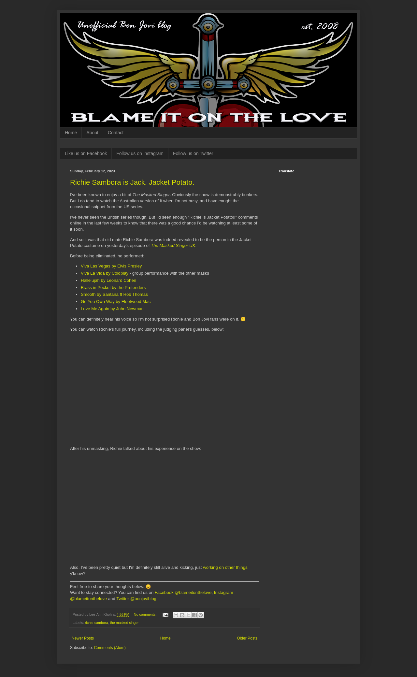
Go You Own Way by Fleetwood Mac (116, 301)
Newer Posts (83, 638)
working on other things (225, 567)
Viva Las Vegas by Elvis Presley (111, 266)
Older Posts (247, 638)
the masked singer (124, 623)
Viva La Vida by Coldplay (104, 273)
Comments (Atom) (109, 647)
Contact (115, 132)
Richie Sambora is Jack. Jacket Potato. (132, 182)
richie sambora (96, 623)
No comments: (146, 614)
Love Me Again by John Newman (112, 308)
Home (71, 132)
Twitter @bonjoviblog (136, 598)
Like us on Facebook (86, 153)
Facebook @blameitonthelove (183, 592)
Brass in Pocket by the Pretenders (113, 287)
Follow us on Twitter (193, 153)
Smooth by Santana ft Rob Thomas (114, 294)
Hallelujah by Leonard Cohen (108, 280)
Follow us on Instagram (140, 153)
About (92, 132)
